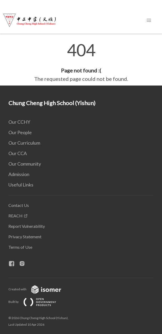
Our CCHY (19, 122)
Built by (36, 302)
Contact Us (18, 205)
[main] (81, 62)
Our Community (24, 164)
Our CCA (17, 153)
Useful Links (20, 185)
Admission (18, 174)
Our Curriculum (24, 143)
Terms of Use (20, 247)
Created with (39, 289)
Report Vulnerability (26, 226)
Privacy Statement (24, 236)
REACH (15, 215)
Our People (20, 132)
